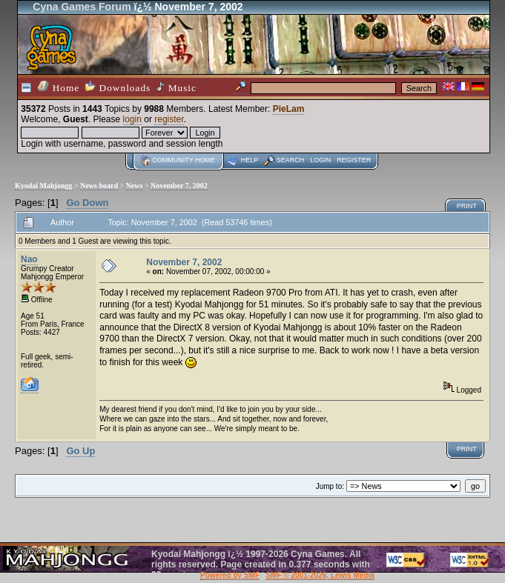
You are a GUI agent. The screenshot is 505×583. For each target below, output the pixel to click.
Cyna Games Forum (82, 7)
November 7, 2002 (179, 185)
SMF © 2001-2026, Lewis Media (319, 575)
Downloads (118, 87)
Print (467, 206)
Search (291, 160)
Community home (183, 160)
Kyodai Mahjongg (44, 185)
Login (320, 160)
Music (176, 87)
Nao (29, 259)
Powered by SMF (230, 575)
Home (58, 87)
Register (354, 160)
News (134, 185)
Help (250, 160)
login (132, 119)
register (168, 119)
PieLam (289, 109)
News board (99, 185)
